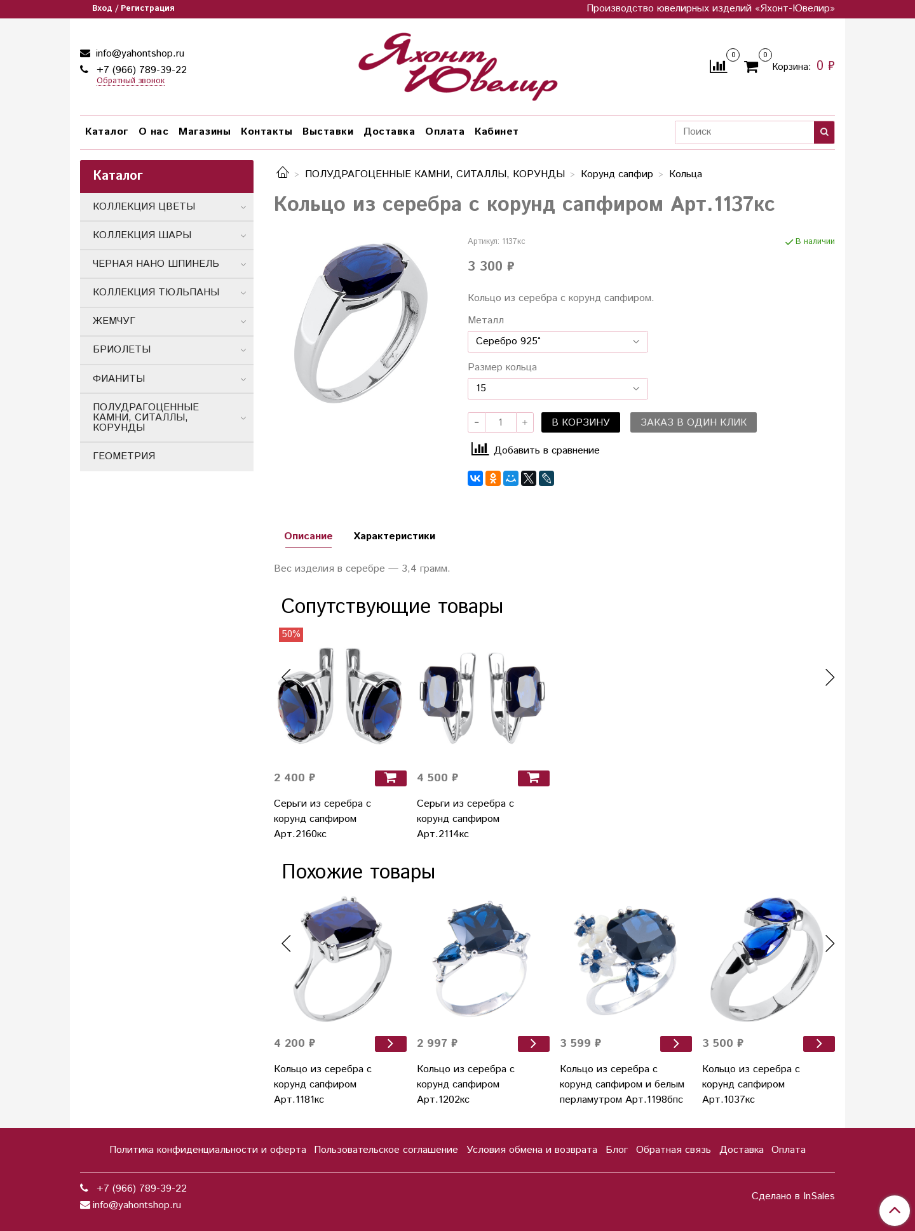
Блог (617, 1150)
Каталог (106, 131)
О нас (154, 131)
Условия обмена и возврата (531, 1150)
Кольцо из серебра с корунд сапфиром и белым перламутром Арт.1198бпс (622, 1084)
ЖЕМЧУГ (114, 321)
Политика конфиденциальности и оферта (207, 1150)
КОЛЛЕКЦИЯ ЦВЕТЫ (144, 206)
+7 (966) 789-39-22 (140, 70)
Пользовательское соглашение (386, 1150)
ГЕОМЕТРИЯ (124, 456)
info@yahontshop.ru (138, 53)
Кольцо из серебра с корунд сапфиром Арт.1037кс (751, 1084)
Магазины (205, 131)
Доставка (389, 131)
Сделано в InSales (793, 1197)
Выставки (327, 131)
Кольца (685, 174)
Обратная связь (673, 1150)
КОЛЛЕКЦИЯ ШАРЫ (142, 235)
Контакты (266, 131)
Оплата (444, 131)
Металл (486, 321)
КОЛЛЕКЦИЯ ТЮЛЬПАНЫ (156, 292)
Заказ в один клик (693, 422)
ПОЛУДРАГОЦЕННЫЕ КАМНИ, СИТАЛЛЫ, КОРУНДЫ (435, 174)
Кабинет (497, 131)
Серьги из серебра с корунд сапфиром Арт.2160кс (322, 819)
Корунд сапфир (617, 174)
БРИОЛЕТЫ (122, 349)
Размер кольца (502, 368)
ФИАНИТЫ (119, 379)
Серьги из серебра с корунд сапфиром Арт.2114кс (465, 819)
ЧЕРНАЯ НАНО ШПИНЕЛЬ (156, 264)
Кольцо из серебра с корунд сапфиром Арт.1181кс (323, 1084)
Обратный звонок (131, 81)
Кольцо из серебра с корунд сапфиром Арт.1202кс (466, 1084)
